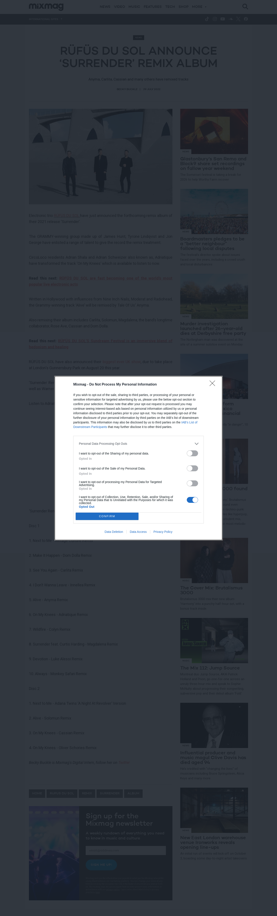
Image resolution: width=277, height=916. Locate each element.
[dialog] (138, 458)
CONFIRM (107, 516)
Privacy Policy (163, 531)
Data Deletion (114, 531)
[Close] (214, 385)
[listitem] (138, 443)
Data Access (138, 531)
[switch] (192, 453)
